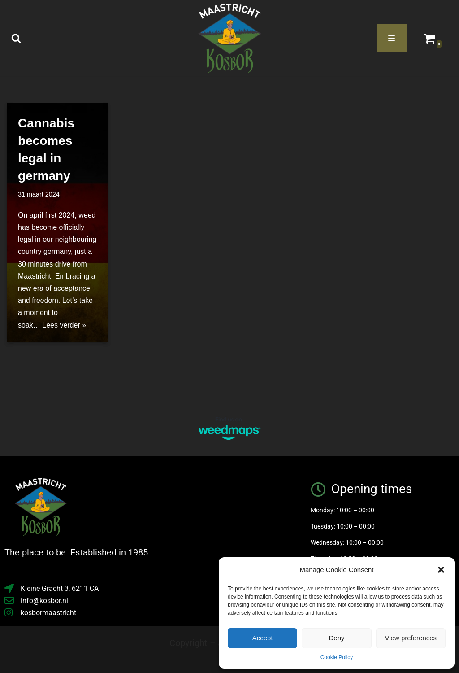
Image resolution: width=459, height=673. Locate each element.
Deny (336, 638)
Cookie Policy (336, 657)
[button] (441, 569)
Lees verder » (64, 325)
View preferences (411, 638)
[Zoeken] (16, 38)
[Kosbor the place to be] (229, 38)
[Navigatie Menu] (392, 38)
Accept (262, 638)
